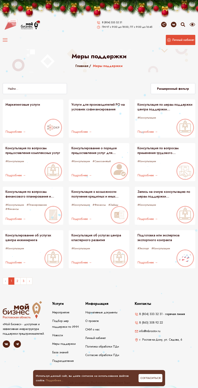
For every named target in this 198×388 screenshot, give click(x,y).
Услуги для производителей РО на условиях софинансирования (98, 107)
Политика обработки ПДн (102, 346)
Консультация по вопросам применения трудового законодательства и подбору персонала (159, 150)
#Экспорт (143, 248)
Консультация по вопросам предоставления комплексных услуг (32, 150)
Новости (57, 335)
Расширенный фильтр (173, 89)
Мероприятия (60, 312)
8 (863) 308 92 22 (149, 322)
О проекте (92, 321)
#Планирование (37, 205)
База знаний (60, 352)
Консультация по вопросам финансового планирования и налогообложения (28, 194)
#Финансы (99, 205)
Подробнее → (15, 131)
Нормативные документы (101, 312)
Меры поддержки (64, 344)
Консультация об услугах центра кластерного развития (96, 237)
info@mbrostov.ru (147, 331)
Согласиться (150, 378)
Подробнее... (54, 380)
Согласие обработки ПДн (102, 355)
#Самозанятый (102, 161)
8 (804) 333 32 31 (149, 314)
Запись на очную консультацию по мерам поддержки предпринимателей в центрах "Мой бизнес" (164, 194)
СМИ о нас (92, 329)
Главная (81, 66)
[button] (180, 40)
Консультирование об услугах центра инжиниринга (28, 237)
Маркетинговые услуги (22, 104)
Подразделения (63, 361)
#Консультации (146, 117)
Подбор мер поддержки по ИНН (65, 324)
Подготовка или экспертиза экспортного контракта (158, 237)
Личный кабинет (95, 338)
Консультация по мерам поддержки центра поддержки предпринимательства (164, 107)
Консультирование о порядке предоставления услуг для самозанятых (94, 150)
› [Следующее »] (29, 281)
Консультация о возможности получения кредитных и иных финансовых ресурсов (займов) (95, 194)
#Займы (113, 205)
